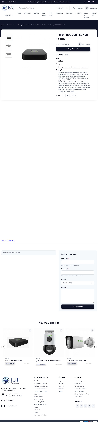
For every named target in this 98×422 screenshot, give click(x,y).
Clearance (37, 410)
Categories (6, 15)
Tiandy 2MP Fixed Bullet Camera (77, 360)
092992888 (12, 2)
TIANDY (7, 358)
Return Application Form (82, 394)
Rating (63, 279)
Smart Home (38, 381)
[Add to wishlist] (80, 44)
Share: (58, 95)
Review (63, 287)
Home (19, 13)
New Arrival (44, 14)
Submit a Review (77, 306)
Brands (36, 13)
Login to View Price (73, 49)
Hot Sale (51, 14)
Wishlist (61, 389)
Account (61, 386)
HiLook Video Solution (40, 415)
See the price (10, 363)
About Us (94, 14)
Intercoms (37, 394)
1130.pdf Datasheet (8, 240)
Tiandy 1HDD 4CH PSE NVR (13, 360)
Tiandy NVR (36, 25)
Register (61, 383)
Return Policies (79, 391)
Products (27, 13)
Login (60, 381)
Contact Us (78, 383)
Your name (65, 259)
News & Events (86, 15)
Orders (60, 391)
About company (79, 381)
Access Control (38, 396)
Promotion (59, 13)
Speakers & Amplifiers (40, 404)
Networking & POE (39, 402)
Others (36, 412)
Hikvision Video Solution (41, 386)
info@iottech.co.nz (11, 406)
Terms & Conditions (80, 389)
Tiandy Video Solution (24, 25)
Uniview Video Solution (40, 391)
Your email (64, 269)
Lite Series (45, 25)
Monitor (36, 407)
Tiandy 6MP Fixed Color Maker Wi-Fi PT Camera (48, 361)
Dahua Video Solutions (40, 389)
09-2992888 (9, 400)
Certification (78, 396)
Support (78, 13)
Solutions (69, 13)
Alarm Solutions (38, 399)
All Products (12, 25)
